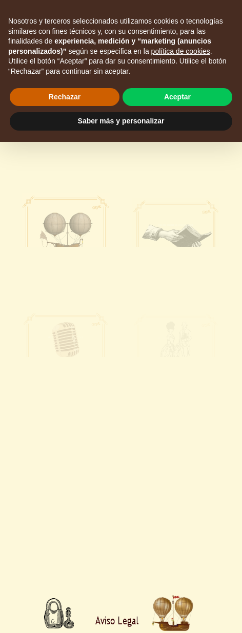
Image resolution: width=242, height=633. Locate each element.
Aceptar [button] (177, 97)
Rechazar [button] (64, 97)
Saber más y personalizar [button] (121, 121)
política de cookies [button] (180, 51)
